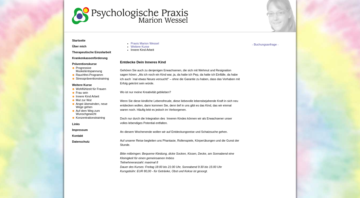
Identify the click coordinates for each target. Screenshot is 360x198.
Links (76, 124)
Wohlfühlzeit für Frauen (91, 88)
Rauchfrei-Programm (89, 74)
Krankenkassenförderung (90, 58)
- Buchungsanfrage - (265, 44)
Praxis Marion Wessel (145, 43)
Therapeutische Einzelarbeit (91, 52)
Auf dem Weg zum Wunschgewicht (88, 112)
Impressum (80, 129)
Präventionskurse (84, 63)
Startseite (79, 40)
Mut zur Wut (84, 100)
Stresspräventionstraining (92, 78)
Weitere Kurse (140, 46)
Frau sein (82, 92)
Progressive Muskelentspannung (89, 69)
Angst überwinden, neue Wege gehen (92, 105)
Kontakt (77, 135)
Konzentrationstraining (90, 117)
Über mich (79, 46)
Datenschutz (81, 141)
